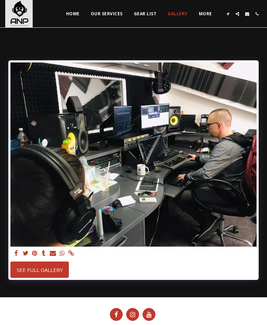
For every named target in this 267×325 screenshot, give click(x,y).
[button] (227, 14)
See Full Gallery (40, 269)
